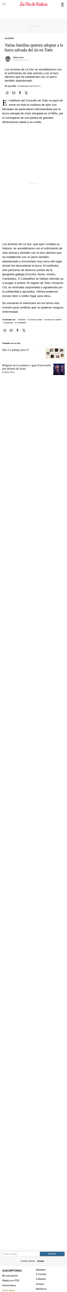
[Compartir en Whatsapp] (7, 93)
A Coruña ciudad (34, 319)
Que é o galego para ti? (15, 349)
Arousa (40, 1284)
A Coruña (41, 1274)
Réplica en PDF (10, 1280)
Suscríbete (8, 1290)
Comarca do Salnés (53, 319)
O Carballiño (20, 322)
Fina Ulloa (18, 57)
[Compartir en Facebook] (20, 93)
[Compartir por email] (13, 93)
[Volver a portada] (33, 4)
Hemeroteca (9, 1285)
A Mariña (21, 319)
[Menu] (4, 4)
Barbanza (41, 1288)
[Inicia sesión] (62, 4)
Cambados (8, 322)
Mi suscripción (10, 1275)
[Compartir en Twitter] (26, 93)
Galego (40, 1261)
